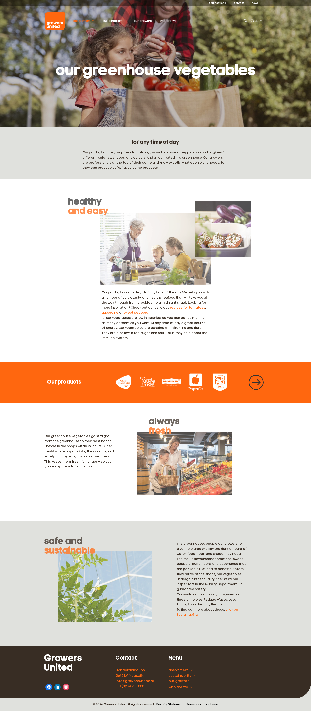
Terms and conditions (202, 704)
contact (239, 3)
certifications (217, 3)
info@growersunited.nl (135, 681)
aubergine (110, 312)
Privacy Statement (170, 704)
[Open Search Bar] (245, 21)
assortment (93, 21)
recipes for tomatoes (187, 307)
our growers (150, 21)
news (259, 3)
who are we (179, 21)
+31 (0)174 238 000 (130, 686)
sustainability (123, 21)
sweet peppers (135, 312)
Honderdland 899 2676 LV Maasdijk (130, 673)
